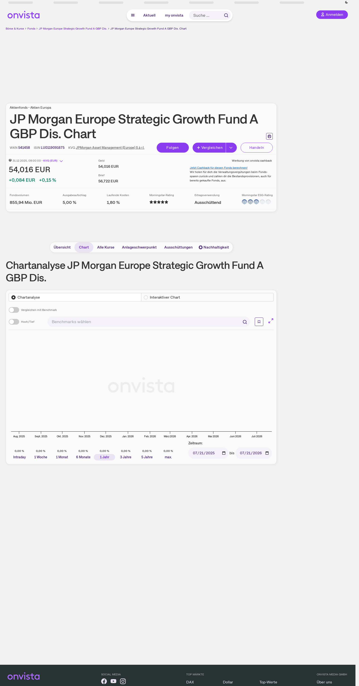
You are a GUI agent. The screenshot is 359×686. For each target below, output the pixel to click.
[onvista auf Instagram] (123, 682)
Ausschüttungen (178, 247)
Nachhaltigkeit (214, 247)
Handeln (256, 147)
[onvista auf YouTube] (113, 682)
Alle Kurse (105, 247)
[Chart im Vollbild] (271, 321)
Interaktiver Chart (165, 297)
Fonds (31, 28)
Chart (84, 247)
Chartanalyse (28, 297)
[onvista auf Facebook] (104, 682)
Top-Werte (268, 682)
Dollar (228, 682)
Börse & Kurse (15, 28)
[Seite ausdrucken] (269, 136)
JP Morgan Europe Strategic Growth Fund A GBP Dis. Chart (148, 28)
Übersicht (62, 247)
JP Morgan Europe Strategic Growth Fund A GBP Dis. (73, 28)
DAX (190, 682)
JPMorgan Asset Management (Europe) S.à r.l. (110, 148)
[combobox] (149, 322)
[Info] (259, 321)
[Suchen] (245, 321)
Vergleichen (210, 147)
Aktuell (149, 15)
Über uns (324, 682)
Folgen (172, 147)
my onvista (174, 15)
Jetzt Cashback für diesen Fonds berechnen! (218, 168)
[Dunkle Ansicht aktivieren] (346, 2)
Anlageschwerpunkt (139, 247)
